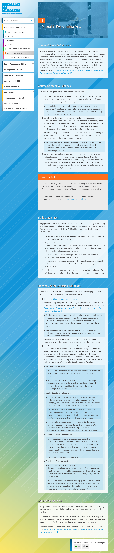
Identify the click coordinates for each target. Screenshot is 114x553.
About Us (7, 104)
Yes (77, 546)
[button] (18, 27)
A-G (60, 299)
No (85, 546)
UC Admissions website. (77, 199)
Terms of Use (16, 104)
